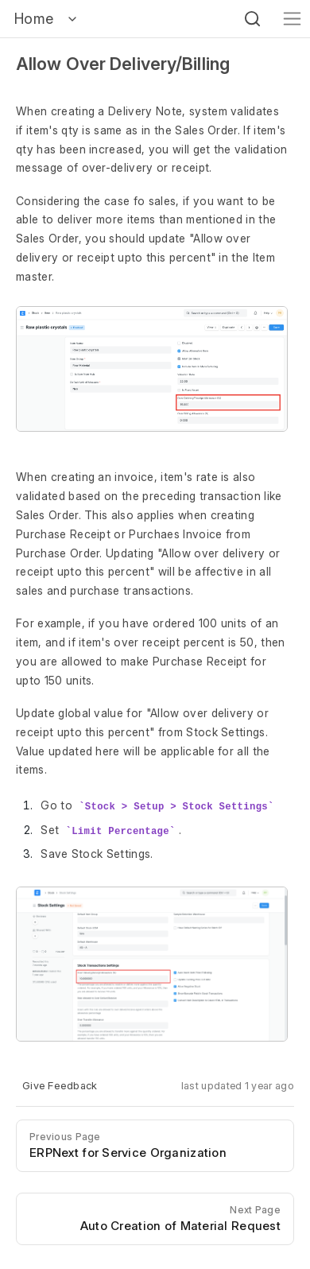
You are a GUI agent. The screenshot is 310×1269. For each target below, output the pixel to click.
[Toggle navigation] (292, 19)
